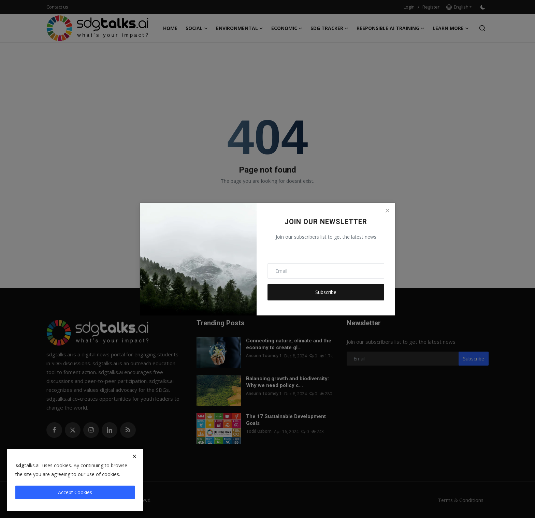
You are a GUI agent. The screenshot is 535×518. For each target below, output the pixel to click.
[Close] (387, 210)
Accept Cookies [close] (75, 492)
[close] (134, 456)
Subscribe (325, 292)
